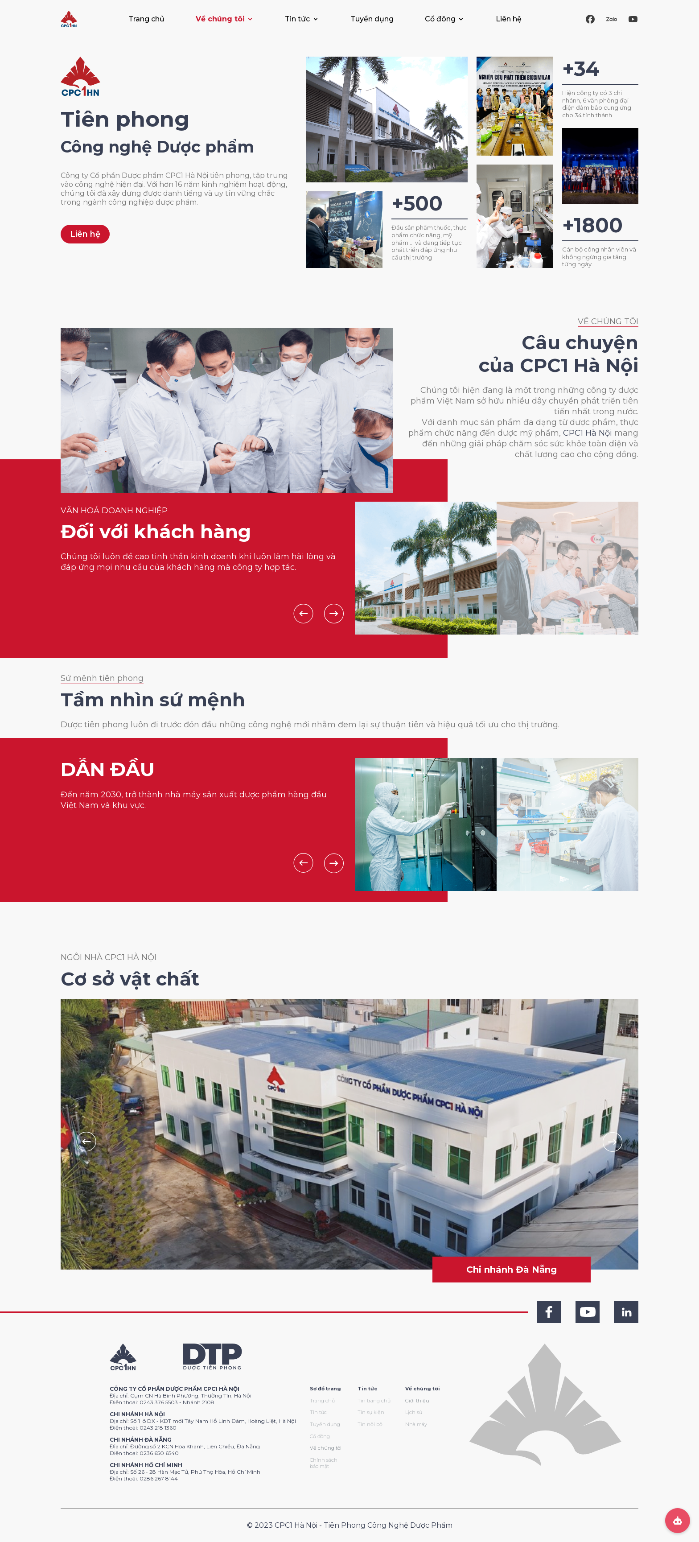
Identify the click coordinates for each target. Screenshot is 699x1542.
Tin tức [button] (297, 19)
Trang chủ (146, 19)
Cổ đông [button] (440, 19)
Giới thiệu (417, 1401)
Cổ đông (320, 1436)
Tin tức (318, 1412)
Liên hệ (509, 19)
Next (334, 613)
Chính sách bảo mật (323, 1463)
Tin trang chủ (374, 1401)
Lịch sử (413, 1412)
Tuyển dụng (372, 19)
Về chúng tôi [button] (220, 19)
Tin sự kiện (371, 1412)
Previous (303, 613)
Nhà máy (416, 1424)
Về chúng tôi (325, 1448)
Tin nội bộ (370, 1424)
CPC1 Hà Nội (587, 433)
